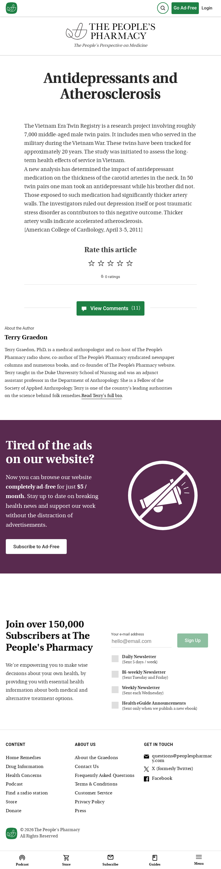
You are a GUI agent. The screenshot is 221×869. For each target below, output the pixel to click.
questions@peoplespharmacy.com (178, 758)
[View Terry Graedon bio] (91, 338)
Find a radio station (27, 793)
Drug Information (24, 767)
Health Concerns (23, 775)
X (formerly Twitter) (168, 770)
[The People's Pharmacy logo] (110, 32)
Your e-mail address (127, 634)
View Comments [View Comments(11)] (110, 308)
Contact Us (87, 767)
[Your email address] (141, 643)
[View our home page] (11, 8)
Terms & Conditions (96, 784)
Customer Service (93, 793)
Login (207, 8)
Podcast (14, 784)
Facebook (158, 779)
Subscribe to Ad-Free (36, 546)
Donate (13, 811)
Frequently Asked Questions (104, 775)
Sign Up (193, 640)
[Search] (163, 8)
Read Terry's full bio (101, 396)
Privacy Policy (89, 802)
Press (80, 811)
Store (11, 802)
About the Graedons (96, 758)
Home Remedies (23, 758)
